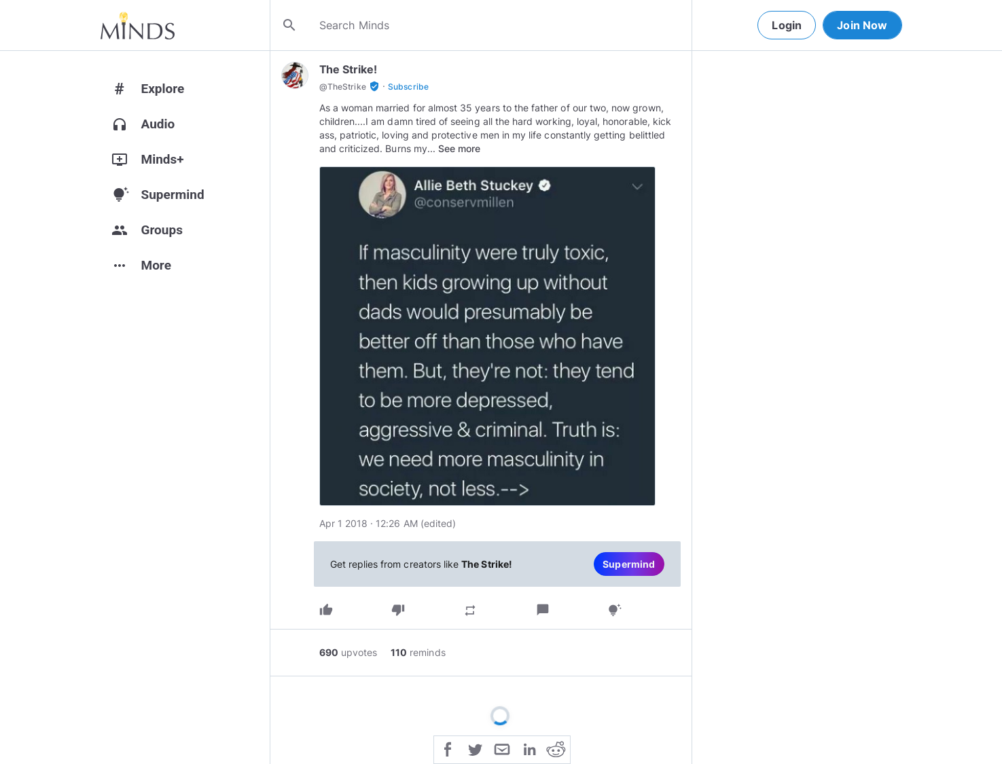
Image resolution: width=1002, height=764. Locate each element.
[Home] (138, 25)
